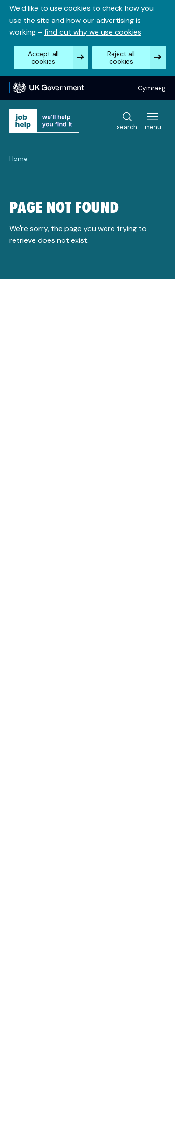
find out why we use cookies (92, 32)
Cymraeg (152, 88)
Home (18, 158)
